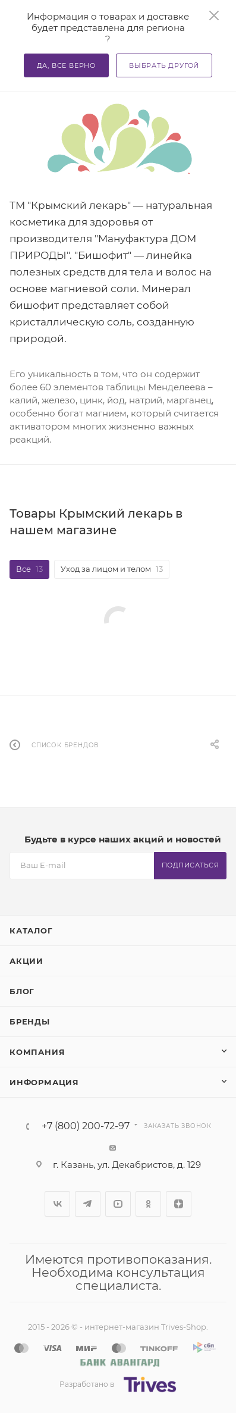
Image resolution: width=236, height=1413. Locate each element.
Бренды (30, 1021)
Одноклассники (148, 1204)
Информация (44, 1082)
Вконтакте (57, 1204)
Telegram (87, 1204)
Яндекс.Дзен (178, 1204)
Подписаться (190, 865)
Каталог (31, 930)
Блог (22, 991)
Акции (26, 961)
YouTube (118, 1204)
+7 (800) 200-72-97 (86, 1126)
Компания (37, 1052)
